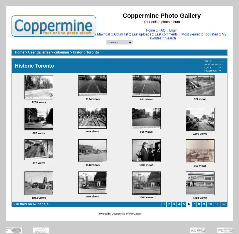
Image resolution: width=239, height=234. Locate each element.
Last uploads (141, 34)
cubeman (61, 52)
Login (173, 30)
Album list (120, 34)
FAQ (162, 30)
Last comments (166, 34)
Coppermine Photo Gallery (126, 213)
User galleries (39, 52)
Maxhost (103, 34)
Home (150, 30)
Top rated (211, 34)
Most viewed (191, 34)
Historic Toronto (86, 52)
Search (170, 38)
